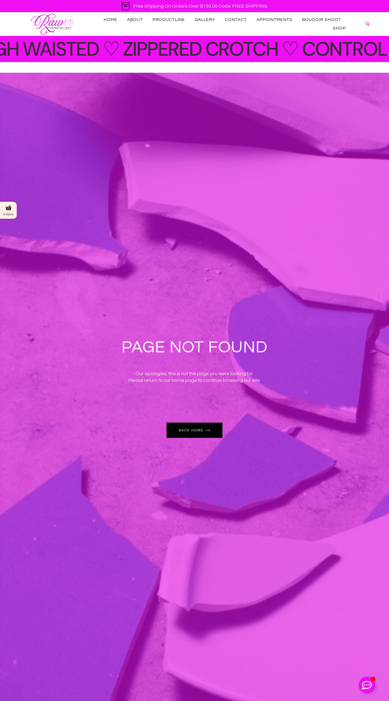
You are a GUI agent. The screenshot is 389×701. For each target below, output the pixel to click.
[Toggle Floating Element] (367, 685)
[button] (367, 24)
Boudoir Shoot (321, 20)
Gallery (205, 20)
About (135, 20)
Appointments (274, 20)
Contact (236, 20)
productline (169, 20)
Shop (339, 28)
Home (110, 20)
